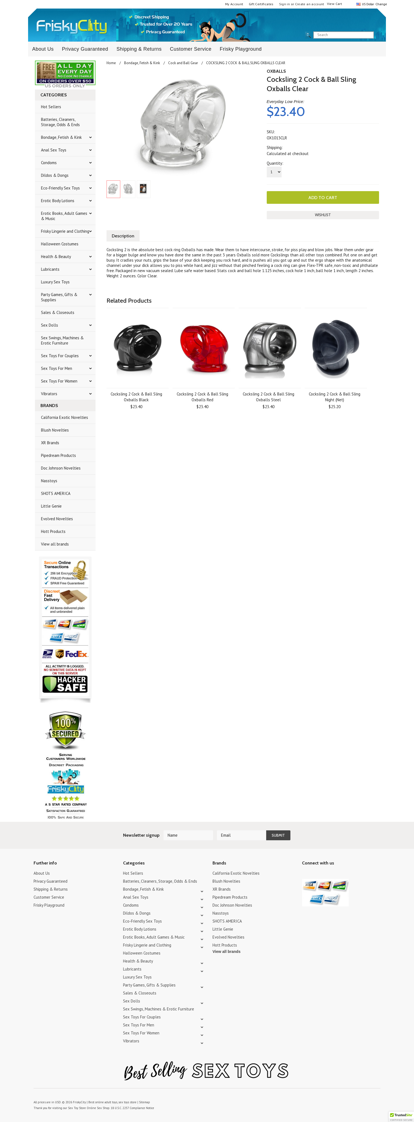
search (378, 35)
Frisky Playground (241, 49)
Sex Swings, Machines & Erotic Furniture (62, 340)
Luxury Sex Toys (55, 281)
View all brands (55, 544)
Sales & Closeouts (57, 312)
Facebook (334, 874)
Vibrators (49, 393)
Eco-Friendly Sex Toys (60, 188)
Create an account (309, 4)
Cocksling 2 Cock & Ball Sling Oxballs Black (136, 396)
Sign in (284, 4)
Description (123, 236)
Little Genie (51, 506)
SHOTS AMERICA (55, 493)
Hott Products (53, 531)
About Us (43, 49)
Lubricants (50, 269)
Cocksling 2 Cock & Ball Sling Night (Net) (334, 396)
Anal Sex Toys (53, 150)
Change (380, 4)
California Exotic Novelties (64, 417)
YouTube (315, 874)
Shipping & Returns (139, 49)
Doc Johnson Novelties (61, 468)
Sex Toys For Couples (60, 355)
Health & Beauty (56, 256)
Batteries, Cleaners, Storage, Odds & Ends (60, 122)
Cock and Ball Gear (183, 63)
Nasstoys (49, 480)
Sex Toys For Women (59, 381)
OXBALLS (276, 71)
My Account (234, 4)
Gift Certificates (261, 4)
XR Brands (50, 442)
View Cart (334, 4)
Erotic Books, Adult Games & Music (64, 216)
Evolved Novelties (57, 518)
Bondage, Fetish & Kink (61, 137)
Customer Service (190, 49)
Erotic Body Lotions (57, 200)
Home (111, 63)
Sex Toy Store (77, 1108)
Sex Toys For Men (56, 368)
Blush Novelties (55, 430)
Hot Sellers (51, 106)
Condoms (49, 162)
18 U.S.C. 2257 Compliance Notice (132, 1108)
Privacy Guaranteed (85, 49)
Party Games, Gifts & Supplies (59, 297)
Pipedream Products (58, 455)
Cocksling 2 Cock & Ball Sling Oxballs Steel (268, 396)
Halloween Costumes (59, 243)
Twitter (305, 874)
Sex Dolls (49, 325)
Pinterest (324, 874)
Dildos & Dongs (55, 175)
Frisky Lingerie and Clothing (65, 231)
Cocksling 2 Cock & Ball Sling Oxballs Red (202, 396)
